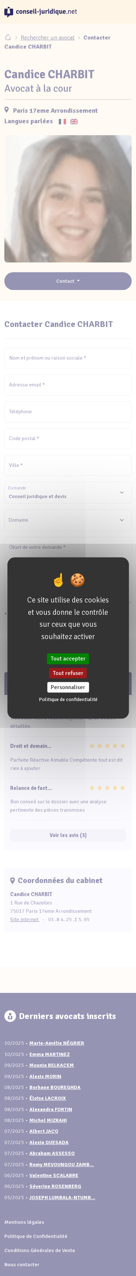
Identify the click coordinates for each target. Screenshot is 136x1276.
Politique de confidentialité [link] (68, 699)
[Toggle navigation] (123, 11)
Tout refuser (68, 672)
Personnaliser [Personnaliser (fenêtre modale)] (68, 687)
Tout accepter (68, 658)
